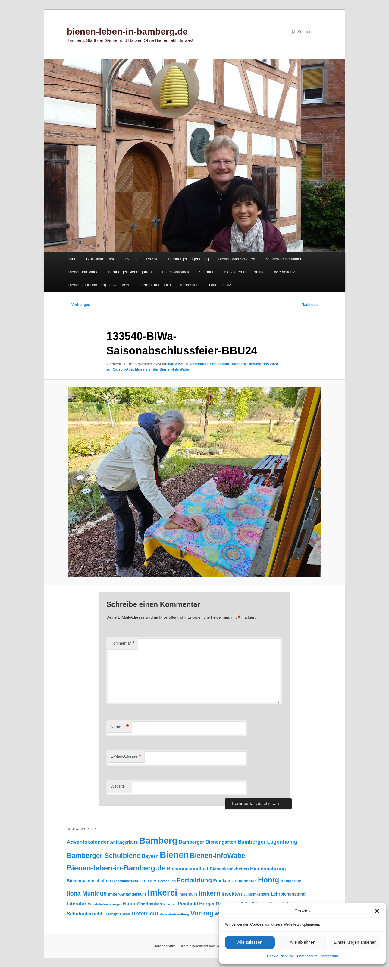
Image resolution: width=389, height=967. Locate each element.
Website (118, 786)
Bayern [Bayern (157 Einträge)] (150, 856)
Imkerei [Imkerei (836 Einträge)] (162, 892)
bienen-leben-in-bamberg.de (127, 31)
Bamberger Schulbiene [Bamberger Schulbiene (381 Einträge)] (104, 855)
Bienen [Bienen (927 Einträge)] (174, 855)
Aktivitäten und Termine (244, 272)
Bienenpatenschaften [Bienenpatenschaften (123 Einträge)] (89, 880)
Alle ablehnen (302, 942)
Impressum (329, 956)
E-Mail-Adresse (126, 756)
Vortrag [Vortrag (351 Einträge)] (202, 913)
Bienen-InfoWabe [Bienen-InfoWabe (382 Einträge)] (217, 855)
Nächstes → (312, 305)
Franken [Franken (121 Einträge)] (221, 880)
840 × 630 (176, 364)
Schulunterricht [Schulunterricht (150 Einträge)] (84, 913)
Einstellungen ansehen (355, 942)
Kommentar (123, 643)
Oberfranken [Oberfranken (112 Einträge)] (149, 904)
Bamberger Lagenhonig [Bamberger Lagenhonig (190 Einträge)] (267, 842)
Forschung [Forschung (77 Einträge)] (167, 881)
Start (72, 259)
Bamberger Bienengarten (130, 272)
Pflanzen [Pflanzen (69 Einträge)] (170, 904)
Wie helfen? (284, 272)
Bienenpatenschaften (236, 259)
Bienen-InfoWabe (83, 272)
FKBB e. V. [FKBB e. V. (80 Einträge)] (148, 881)
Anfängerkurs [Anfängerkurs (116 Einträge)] (124, 842)
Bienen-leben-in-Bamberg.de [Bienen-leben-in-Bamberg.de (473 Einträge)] (116, 868)
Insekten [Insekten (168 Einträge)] (231, 894)
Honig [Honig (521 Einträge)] (268, 880)
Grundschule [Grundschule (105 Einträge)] (244, 881)
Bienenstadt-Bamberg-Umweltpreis (98, 285)
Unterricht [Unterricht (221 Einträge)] (144, 913)
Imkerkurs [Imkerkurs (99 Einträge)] (187, 894)
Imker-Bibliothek (175, 272)
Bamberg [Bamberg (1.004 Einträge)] (158, 840)
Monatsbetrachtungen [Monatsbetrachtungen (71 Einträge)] (105, 904)
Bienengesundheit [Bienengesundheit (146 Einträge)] (187, 868)
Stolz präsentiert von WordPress (207, 946)
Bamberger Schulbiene (284, 259)
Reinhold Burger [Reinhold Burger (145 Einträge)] (196, 903)
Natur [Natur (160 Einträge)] (129, 903)
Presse (152, 259)
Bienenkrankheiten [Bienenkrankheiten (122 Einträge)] (229, 869)
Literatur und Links (155, 285)
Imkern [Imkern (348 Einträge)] (209, 893)
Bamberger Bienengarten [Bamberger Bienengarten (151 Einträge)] (207, 842)
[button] (377, 911)
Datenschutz (307, 956)
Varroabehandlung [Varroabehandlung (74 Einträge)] (174, 914)
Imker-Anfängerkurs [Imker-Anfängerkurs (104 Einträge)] (127, 894)
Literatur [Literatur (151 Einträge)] (76, 903)
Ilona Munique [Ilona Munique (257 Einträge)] (87, 893)
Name (120, 727)
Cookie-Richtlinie (280, 956)
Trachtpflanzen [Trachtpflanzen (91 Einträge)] (117, 914)
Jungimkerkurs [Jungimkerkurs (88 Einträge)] (256, 894)
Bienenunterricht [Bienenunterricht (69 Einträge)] (125, 881)
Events (131, 259)
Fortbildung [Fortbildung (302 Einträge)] (194, 880)
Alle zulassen (249, 942)
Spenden (207, 272)
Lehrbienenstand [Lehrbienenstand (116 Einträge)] (288, 894)
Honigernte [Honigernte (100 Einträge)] (290, 881)
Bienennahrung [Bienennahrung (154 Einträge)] (268, 868)
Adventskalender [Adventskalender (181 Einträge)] (88, 842)
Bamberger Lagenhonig (188, 259)
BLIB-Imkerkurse (100, 259)
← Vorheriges (78, 305)
